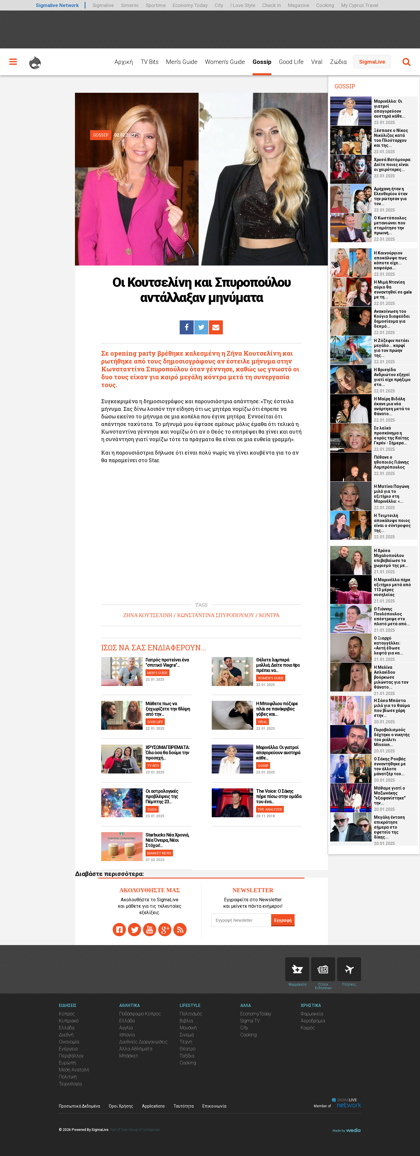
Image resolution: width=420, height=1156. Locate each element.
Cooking (325, 5)
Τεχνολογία (70, 1084)
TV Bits (149, 61)
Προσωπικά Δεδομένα (79, 1106)
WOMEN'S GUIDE (271, 678)
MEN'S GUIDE (157, 672)
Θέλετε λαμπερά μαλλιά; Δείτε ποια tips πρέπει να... (278, 665)
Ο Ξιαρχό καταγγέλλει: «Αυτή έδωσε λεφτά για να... (388, 645)
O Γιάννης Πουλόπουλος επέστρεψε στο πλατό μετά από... (392, 616)
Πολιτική (68, 1077)
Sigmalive (103, 5)
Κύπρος (67, 1014)
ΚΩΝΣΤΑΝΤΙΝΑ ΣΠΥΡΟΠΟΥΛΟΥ (215, 615)
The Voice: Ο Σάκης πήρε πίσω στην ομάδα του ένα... (278, 796)
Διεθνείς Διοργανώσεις (143, 1042)
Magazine (298, 5)
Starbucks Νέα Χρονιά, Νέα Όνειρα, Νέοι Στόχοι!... (167, 840)
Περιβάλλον (71, 1056)
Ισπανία (127, 1035)
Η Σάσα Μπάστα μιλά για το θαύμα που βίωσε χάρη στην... (392, 708)
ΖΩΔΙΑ (152, 809)
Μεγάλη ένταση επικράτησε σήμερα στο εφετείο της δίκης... (389, 827)
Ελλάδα (66, 1028)
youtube (149, 929)
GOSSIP (263, 765)
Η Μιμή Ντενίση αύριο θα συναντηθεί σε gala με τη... (393, 289)
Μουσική (188, 1028)
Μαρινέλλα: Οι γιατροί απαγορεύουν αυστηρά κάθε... (278, 753)
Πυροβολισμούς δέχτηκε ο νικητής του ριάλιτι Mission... (392, 737)
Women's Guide (225, 61)
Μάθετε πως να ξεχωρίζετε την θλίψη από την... (168, 709)
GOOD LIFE (155, 722)
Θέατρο (187, 1049)
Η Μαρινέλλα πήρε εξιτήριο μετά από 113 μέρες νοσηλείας (392, 587)
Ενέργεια (68, 1049)
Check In (271, 5)
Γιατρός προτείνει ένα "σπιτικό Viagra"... (167, 662)
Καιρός (308, 1028)
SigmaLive (372, 61)
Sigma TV (250, 1021)
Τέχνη (186, 1042)
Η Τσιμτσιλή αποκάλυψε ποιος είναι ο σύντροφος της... (392, 523)
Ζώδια (338, 61)
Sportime (156, 5)
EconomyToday (255, 1014)
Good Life (291, 61)
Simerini (130, 5)
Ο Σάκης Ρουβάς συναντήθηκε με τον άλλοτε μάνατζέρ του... (390, 766)
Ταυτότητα (184, 1106)
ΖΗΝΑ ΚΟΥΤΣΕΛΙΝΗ (147, 615)
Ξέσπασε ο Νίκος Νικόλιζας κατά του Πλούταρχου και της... (391, 138)
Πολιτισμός (191, 1014)
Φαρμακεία (312, 1014)
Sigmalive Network (57, 5)
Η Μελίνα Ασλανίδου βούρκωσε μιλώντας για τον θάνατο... (391, 677)
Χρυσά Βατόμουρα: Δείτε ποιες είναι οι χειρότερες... (392, 164)
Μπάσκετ (128, 1056)
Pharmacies (297, 969)
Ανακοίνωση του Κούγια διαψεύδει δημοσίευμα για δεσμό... (392, 319)
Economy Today (190, 5)
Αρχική (123, 61)
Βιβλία (186, 1021)
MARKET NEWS (159, 853)
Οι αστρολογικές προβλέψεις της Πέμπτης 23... (162, 796)
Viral (317, 61)
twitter (134, 929)
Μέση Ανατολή (74, 1070)
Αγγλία (126, 1028)
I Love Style (242, 5)
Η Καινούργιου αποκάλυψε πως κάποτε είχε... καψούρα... (390, 260)
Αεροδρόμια (313, 1021)
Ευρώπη (67, 1063)
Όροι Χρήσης (121, 1106)
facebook (119, 929)
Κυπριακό (68, 1021)
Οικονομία (69, 1042)
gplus (165, 929)
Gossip (262, 61)
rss (180, 929)
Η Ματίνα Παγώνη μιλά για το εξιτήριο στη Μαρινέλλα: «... (391, 494)
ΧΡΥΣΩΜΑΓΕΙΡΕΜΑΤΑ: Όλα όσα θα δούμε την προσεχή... (168, 753)
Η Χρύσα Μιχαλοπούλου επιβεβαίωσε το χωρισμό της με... (391, 558)
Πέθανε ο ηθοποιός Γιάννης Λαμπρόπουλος (391, 462)
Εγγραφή (283, 920)
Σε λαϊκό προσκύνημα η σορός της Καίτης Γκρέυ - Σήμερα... (391, 435)
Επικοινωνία (214, 1106)
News (323, 969)
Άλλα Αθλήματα (135, 1049)
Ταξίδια (187, 1056)
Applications (153, 1106)
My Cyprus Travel (359, 5)
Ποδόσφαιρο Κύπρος (140, 1014)
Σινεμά (187, 1035)
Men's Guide (181, 61)
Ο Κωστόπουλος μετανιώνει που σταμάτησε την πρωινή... (390, 225)
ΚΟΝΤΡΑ (269, 615)
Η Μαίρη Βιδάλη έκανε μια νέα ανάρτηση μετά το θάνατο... (392, 406)
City (219, 5)
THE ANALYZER (270, 809)
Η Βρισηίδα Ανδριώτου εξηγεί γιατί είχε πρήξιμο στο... (392, 377)
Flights (349, 969)
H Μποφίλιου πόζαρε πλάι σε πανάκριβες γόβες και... (277, 709)
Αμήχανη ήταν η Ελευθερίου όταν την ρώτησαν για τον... (390, 196)
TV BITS (153, 765)
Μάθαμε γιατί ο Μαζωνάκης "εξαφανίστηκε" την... (389, 795)
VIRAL (262, 722)
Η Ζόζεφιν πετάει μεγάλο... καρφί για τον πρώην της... (391, 348)
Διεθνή (66, 1035)
